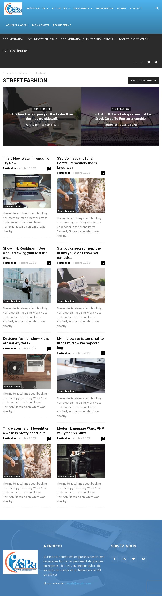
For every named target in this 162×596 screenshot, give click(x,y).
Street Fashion (42, 109)
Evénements (82, 8)
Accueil (7, 73)
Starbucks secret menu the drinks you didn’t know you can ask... (79, 253)
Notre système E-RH (15, 50)
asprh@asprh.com (78, 583)
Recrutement (62, 25)
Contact (136, 8)
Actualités (61, 8)
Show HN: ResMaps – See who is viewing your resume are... (25, 253)
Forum (121, 8)
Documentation (13, 39)
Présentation (38, 8)
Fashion (20, 73)
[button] (157, 9)
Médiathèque (104, 8)
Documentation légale (42, 39)
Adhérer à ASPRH (17, 25)
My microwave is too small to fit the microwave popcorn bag (80, 343)
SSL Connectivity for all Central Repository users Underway (77, 163)
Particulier (32, 124)
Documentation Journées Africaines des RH (88, 39)
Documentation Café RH (134, 39)
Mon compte (40, 25)
